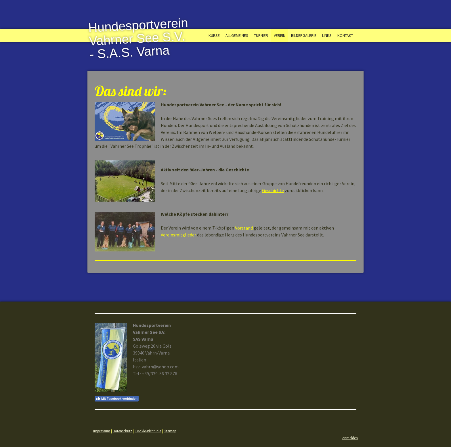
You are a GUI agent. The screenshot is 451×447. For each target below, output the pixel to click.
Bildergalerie (303, 35)
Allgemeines (237, 35)
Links (327, 35)
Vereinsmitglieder (178, 235)
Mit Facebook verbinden (116, 398)
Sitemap (170, 431)
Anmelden (350, 437)
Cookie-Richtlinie (148, 431)
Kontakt (345, 35)
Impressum (101, 431)
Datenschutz (122, 431)
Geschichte (273, 190)
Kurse (214, 35)
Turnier (261, 35)
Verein (279, 35)
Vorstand (244, 228)
